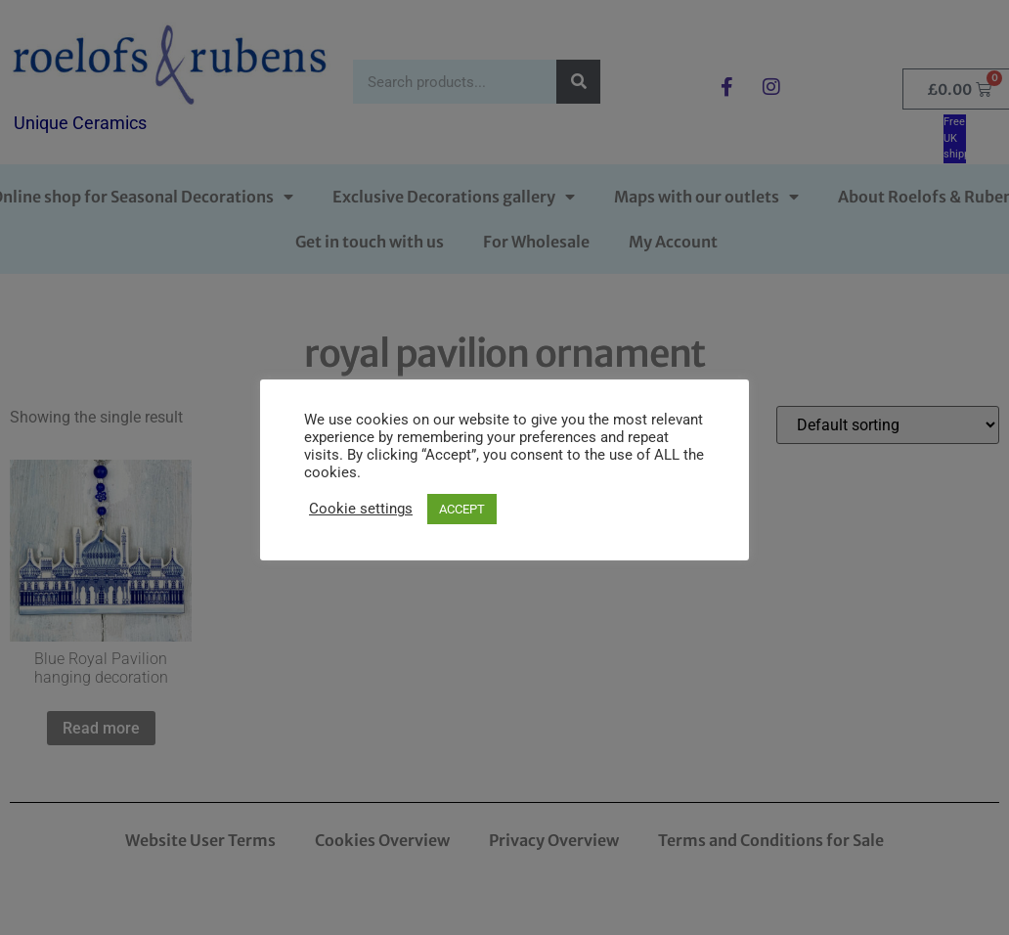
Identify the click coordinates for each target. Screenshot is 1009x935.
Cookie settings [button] (361, 508)
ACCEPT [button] (462, 509)
